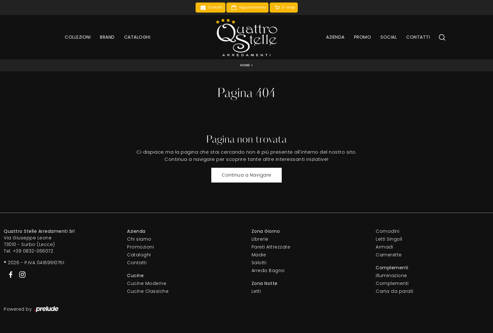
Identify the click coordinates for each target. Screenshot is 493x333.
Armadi (384, 247)
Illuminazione (391, 275)
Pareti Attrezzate (271, 247)
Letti (256, 291)
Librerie (260, 239)
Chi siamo (139, 239)
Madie (259, 255)
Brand (107, 37)
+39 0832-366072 (33, 251)
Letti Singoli (389, 239)
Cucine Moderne (146, 283)
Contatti (418, 37)
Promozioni (140, 247)
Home (245, 65)
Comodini (387, 231)
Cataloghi (137, 37)
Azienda (335, 37)
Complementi (392, 283)
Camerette (389, 255)
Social (388, 37)
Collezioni (78, 37)
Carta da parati (394, 291)
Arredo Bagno (268, 270)
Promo (362, 37)
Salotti (259, 262)
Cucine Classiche (148, 291)
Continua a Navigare (246, 175)
